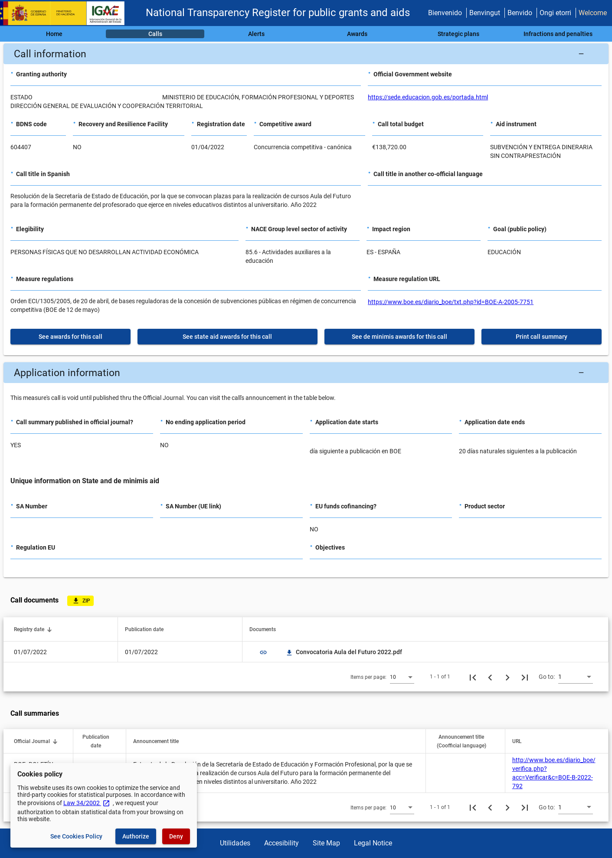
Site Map (326, 843)
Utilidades (235, 843)
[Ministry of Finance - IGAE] (66, 13)
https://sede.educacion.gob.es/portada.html (428, 97)
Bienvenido (445, 13)
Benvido (519, 13)
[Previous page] (490, 676)
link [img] (263, 652)
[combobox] (402, 676)
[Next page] (507, 676)
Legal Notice (373, 843)
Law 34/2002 (86, 802)
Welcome (593, 13)
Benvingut (484, 13)
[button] (306, 53)
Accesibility (281, 843)
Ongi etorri (555, 13)
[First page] (472, 676)
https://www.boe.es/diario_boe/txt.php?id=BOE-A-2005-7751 (450, 301)
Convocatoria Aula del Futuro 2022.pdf (343, 651)
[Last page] (524, 676)
